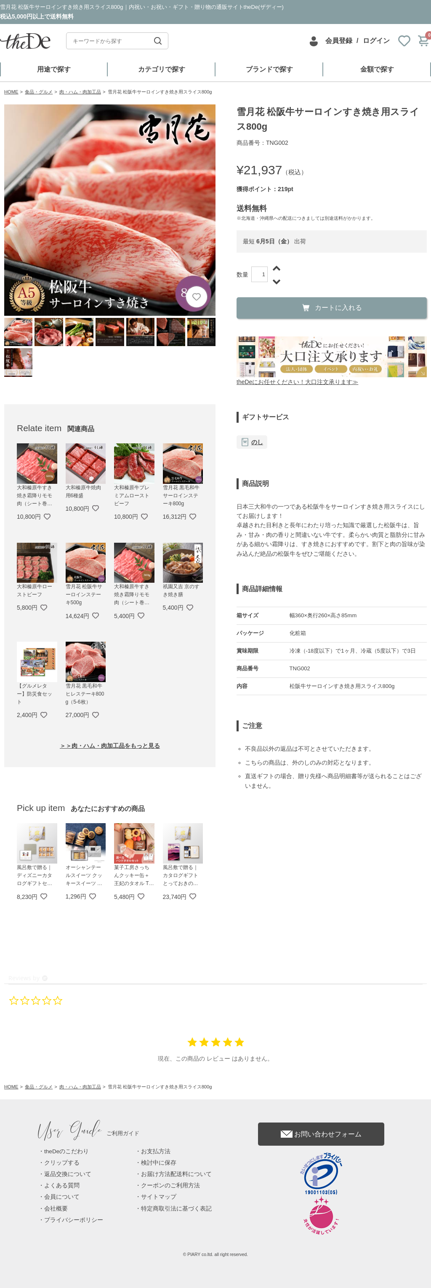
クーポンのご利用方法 (170, 1185)
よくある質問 (62, 1185)
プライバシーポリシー (73, 1220)
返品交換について (67, 1174)
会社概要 (56, 1208)
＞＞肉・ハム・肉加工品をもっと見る (110, 745)
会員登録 (338, 40)
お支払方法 (155, 1151)
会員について (62, 1197)
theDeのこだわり (66, 1151)
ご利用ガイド (88, 1133)
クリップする (62, 1163)
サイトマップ (158, 1197)
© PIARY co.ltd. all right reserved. (215, 1254)
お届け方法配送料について (176, 1174)
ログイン (376, 40)
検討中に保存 (158, 1163)
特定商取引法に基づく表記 (176, 1208)
